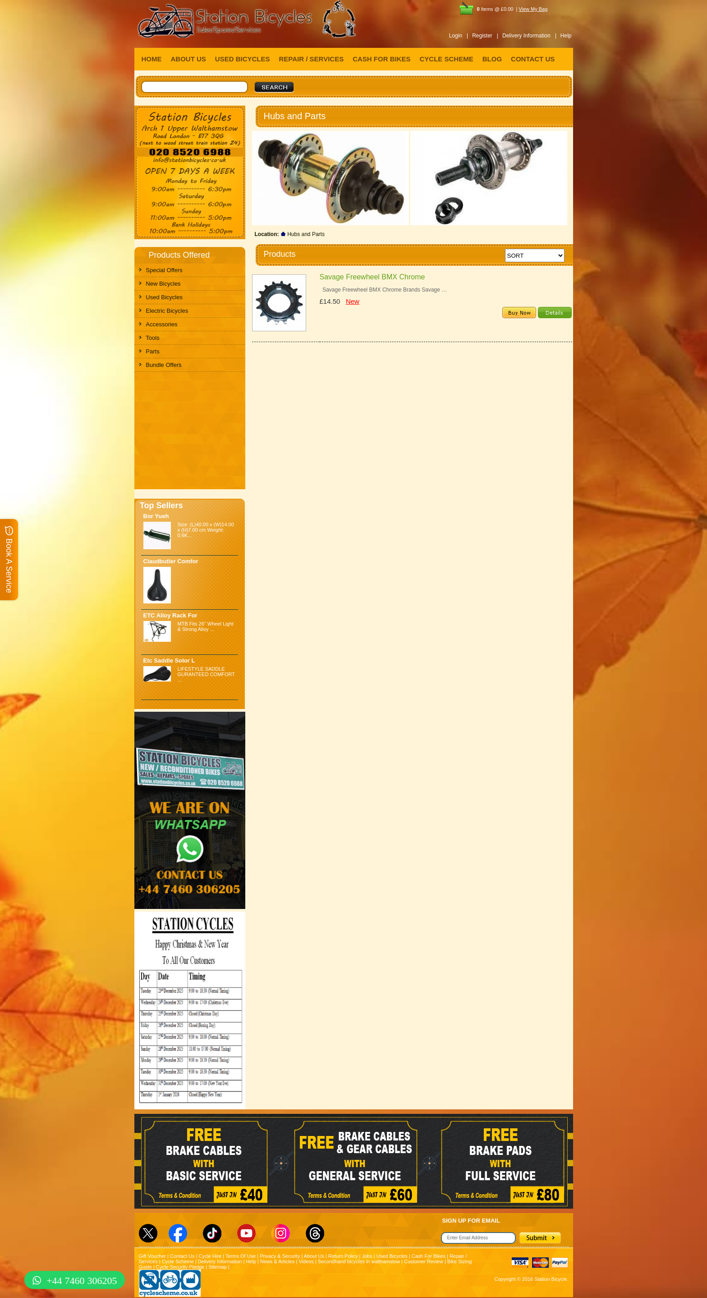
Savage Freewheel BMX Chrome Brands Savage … (383, 290)
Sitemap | (218, 1267)
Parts (152, 351)
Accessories (161, 324)
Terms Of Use (240, 1256)
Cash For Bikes (428, 1256)
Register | (485, 35)
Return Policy (343, 1256)
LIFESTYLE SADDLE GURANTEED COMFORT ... (206, 674)
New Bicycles (163, 283)
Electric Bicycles (167, 310)
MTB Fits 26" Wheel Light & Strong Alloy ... (206, 626)
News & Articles (277, 1261)
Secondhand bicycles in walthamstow (359, 1261)
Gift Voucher (152, 1256)
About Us (314, 1256)
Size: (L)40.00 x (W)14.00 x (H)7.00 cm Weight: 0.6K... (206, 530)
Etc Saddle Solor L (169, 660)
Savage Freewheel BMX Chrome (372, 277)
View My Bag (533, 9)
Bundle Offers (163, 365)
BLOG (492, 59)
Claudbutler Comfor (170, 561)
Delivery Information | (529, 35)
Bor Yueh (156, 516)
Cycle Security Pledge (180, 1267)
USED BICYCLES (242, 59)
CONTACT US (533, 59)
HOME (152, 59)
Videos (305, 1261)
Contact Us (182, 1256)
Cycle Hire (209, 1256)
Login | (458, 35)
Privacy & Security (280, 1256)
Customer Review (423, 1261)
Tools (152, 337)
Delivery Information (220, 1261)
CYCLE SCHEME (446, 59)
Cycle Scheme (178, 1261)
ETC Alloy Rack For (170, 615)
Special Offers (164, 270)
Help (566, 35)
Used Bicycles (164, 297)
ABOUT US (188, 59)
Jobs (367, 1256)
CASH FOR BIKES (381, 59)
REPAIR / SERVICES (311, 59)
